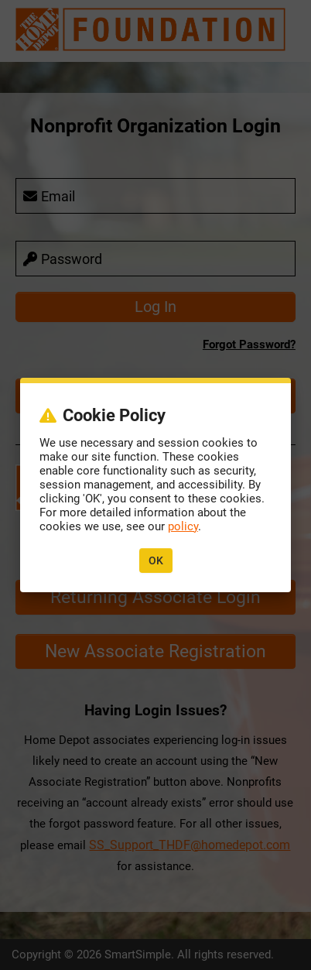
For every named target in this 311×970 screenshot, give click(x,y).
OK (156, 560)
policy (183, 526)
